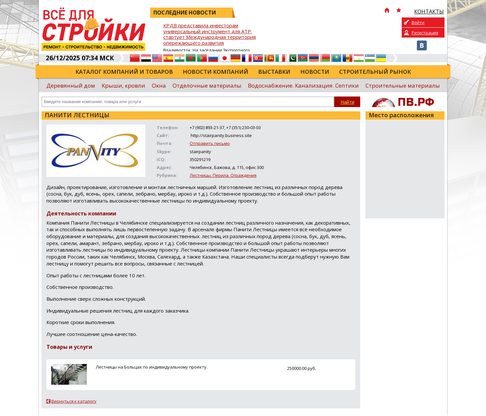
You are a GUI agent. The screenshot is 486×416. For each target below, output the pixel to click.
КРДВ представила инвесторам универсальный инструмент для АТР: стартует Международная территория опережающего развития (209, 34)
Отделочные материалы (207, 85)
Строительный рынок (375, 71)
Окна (159, 85)
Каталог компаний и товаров (124, 71)
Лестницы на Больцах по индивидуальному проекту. (151, 367)
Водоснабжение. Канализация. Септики (303, 85)
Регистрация (425, 33)
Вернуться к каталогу (73, 401)
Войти (418, 22)
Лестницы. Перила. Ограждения (223, 175)
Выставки (274, 71)
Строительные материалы (402, 85)
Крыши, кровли (123, 85)
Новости (314, 71)
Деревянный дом (70, 85)
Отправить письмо (210, 143)
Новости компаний (215, 71)
